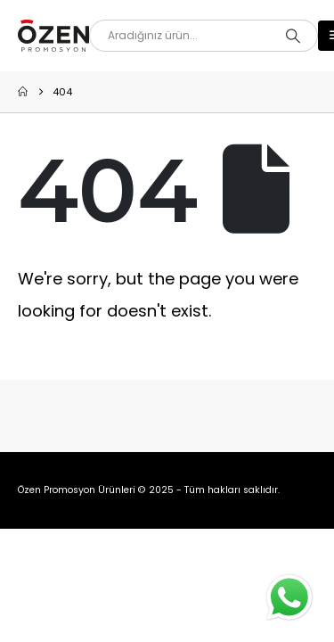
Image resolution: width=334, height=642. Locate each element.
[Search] (292, 36)
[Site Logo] (53, 36)
